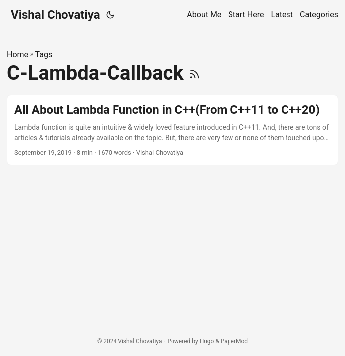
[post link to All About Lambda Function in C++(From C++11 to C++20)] (172, 130)
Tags (44, 54)
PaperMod (234, 341)
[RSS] (194, 73)
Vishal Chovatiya (55, 15)
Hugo (207, 341)
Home (17, 54)
